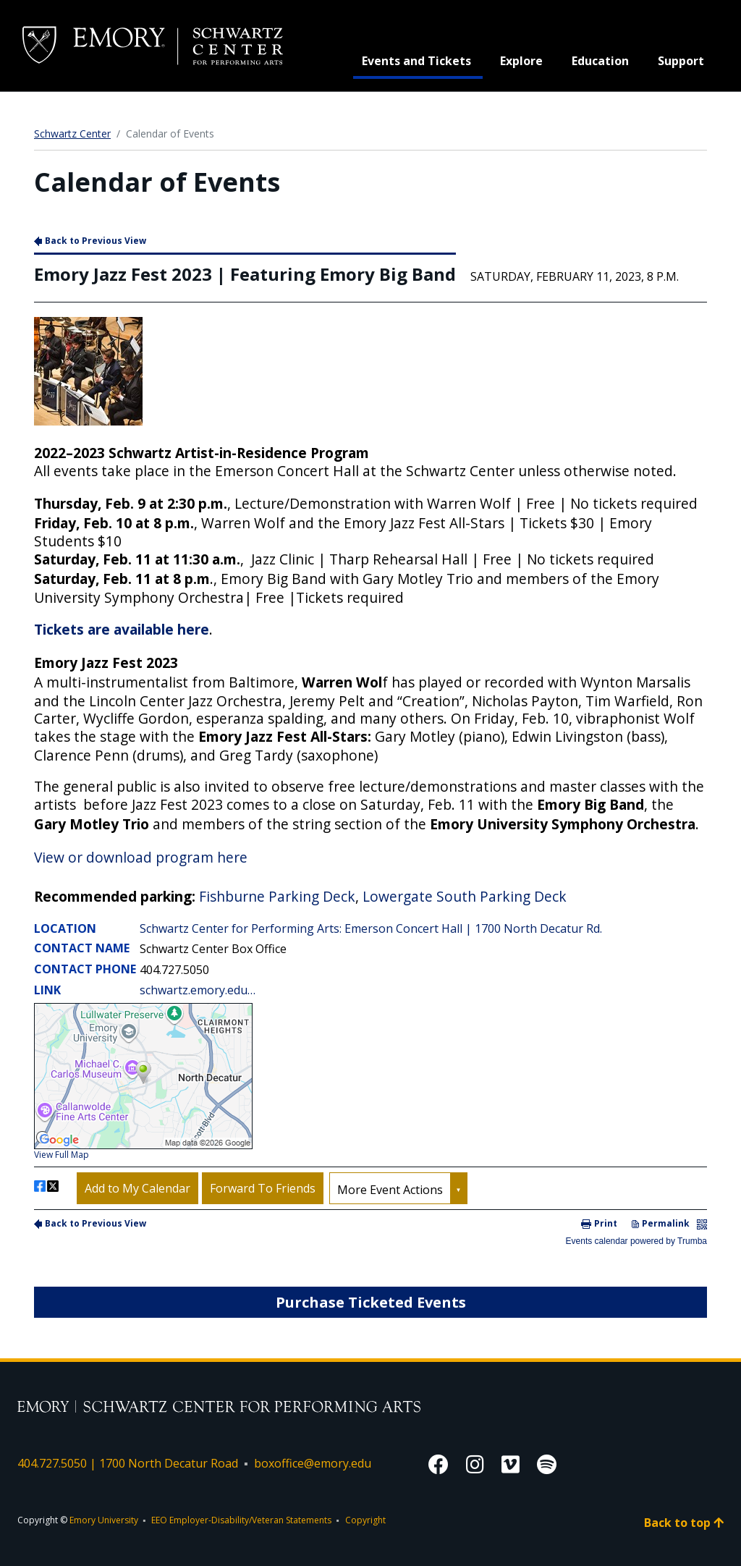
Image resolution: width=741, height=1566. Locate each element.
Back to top (684, 1523)
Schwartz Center (72, 133)
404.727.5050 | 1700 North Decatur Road (127, 1463)
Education (600, 61)
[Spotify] (546, 1464)
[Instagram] (475, 1464)
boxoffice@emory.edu (312, 1463)
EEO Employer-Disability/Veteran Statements (241, 1520)
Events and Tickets (422, 60)
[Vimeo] (510, 1464)
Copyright (365, 1520)
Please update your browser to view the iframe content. (370, 740)
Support (681, 61)
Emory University (103, 1520)
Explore (521, 61)
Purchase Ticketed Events (371, 1302)
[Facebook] (438, 1464)
